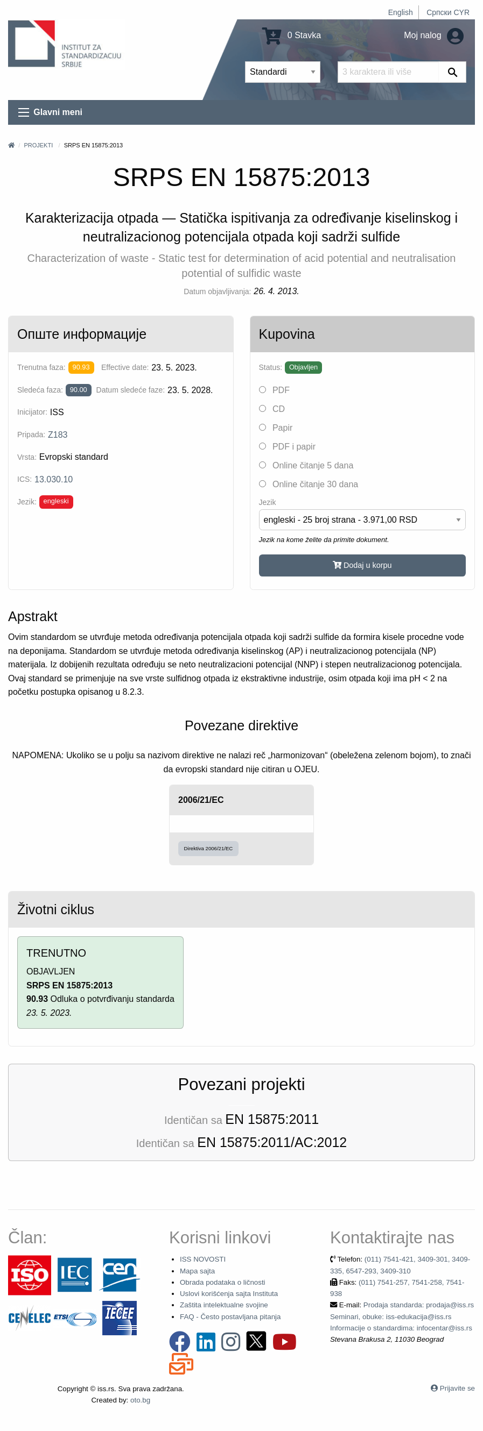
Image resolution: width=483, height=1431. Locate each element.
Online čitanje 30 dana (309, 484)
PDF (274, 390)
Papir (276, 427)
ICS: (24, 479)
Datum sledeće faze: (130, 390)
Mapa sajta (197, 1271)
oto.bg (140, 1400)
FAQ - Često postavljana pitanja (230, 1317)
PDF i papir (287, 446)
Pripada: (31, 434)
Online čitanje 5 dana (306, 465)
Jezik (267, 502)
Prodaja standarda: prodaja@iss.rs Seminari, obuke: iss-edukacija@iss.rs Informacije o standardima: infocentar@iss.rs (402, 1316)
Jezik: (27, 501)
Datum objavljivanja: (217, 291)
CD (272, 409)
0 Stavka (291, 35)
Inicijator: (32, 412)
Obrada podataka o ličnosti (222, 1282)
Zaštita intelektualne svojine (224, 1305)
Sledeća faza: (40, 390)
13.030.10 (53, 479)
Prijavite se (457, 1388)
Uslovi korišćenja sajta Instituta (229, 1294)
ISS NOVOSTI (203, 1259)
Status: (271, 367)
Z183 (57, 434)
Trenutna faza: (41, 367)
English (400, 12)
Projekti (38, 145)
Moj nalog (434, 35)
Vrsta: (27, 457)
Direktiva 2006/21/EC (208, 848)
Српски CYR (448, 12)
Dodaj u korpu (362, 565)
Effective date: (125, 367)
